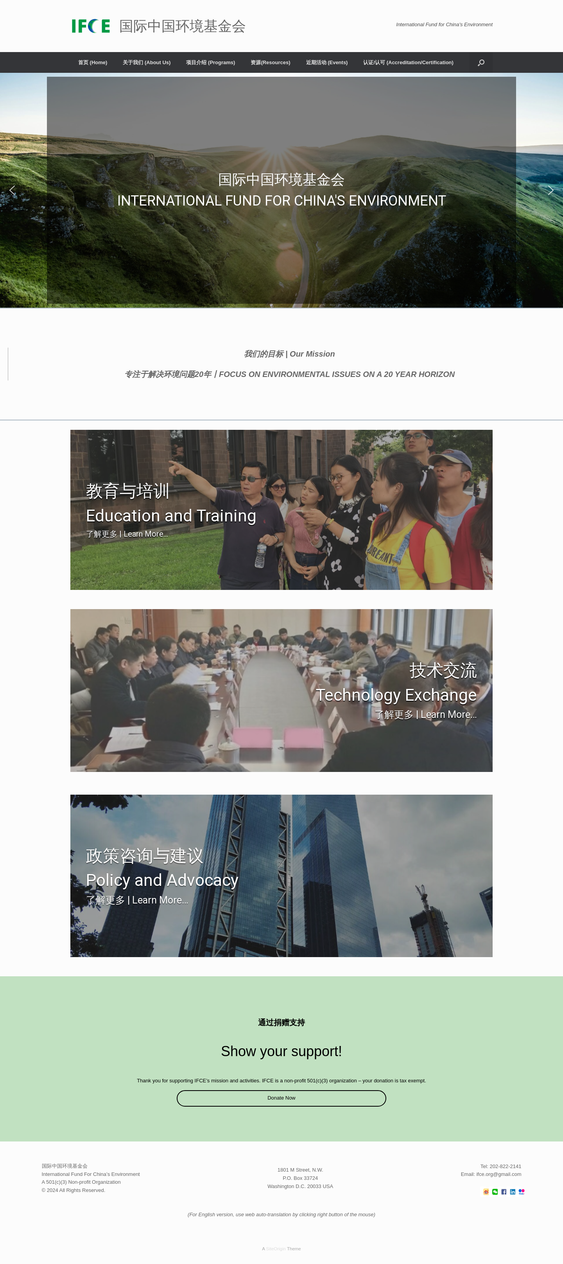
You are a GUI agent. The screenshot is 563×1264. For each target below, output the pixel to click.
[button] (481, 62)
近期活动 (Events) (327, 62)
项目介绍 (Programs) (210, 62)
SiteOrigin (276, 1248)
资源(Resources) (270, 62)
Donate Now (281, 1098)
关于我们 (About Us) (146, 62)
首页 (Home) (92, 62)
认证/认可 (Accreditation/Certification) (408, 62)
